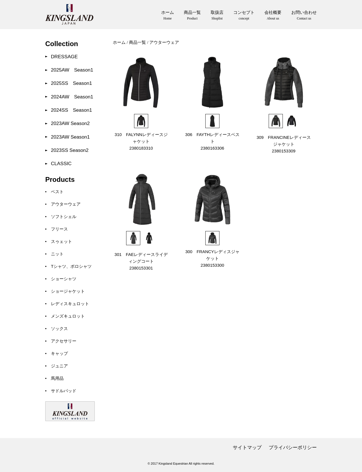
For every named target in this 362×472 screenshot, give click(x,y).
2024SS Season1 (71, 110)
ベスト (57, 191)
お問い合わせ (304, 15)
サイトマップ (247, 447)
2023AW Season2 (70, 123)
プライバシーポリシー (293, 447)
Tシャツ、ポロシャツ (71, 266)
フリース (59, 229)
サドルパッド (63, 390)
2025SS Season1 (71, 83)
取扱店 (217, 15)
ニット (57, 253)
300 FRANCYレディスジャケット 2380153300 (212, 258)
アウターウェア (66, 204)
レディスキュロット (70, 303)
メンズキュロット (68, 316)
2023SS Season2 (70, 150)
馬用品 (57, 378)
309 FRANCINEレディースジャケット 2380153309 (284, 144)
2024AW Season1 (72, 97)
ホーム (167, 15)
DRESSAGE (64, 56)
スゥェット (61, 241)
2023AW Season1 (70, 137)
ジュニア (59, 365)
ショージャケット (68, 291)
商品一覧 (192, 15)
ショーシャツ (63, 278)
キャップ (59, 353)
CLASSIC (61, 163)
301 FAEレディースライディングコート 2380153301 (141, 261)
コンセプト (244, 15)
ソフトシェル (63, 216)
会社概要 (272, 15)
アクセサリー (63, 341)
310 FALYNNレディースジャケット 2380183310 (141, 141)
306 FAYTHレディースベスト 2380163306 (212, 141)
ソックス (59, 328)
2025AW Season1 (72, 70)
